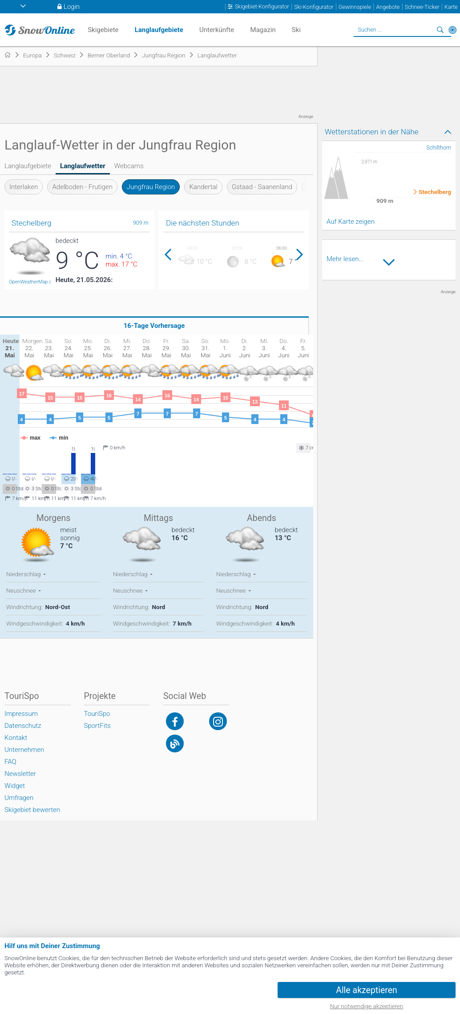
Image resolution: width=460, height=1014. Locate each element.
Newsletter (20, 774)
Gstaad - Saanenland (262, 187)
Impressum (21, 714)
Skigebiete (103, 30)
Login (72, 7)
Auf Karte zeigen (351, 222)
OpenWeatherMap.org (32, 282)
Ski (296, 30)
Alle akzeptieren (366, 990)
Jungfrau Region (151, 187)
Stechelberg (435, 192)
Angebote (387, 7)
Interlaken (23, 187)
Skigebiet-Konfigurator (261, 7)
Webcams (129, 166)
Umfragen (18, 798)
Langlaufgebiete (27, 166)
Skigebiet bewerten (32, 810)
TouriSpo (97, 714)
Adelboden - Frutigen (82, 187)
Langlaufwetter (82, 166)
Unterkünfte (216, 30)
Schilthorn (438, 147)
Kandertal (203, 187)
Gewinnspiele (355, 7)
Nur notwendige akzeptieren (367, 1006)
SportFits (97, 726)
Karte (451, 7)
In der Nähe (452, 30)
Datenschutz (22, 726)
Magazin (263, 30)
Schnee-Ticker (422, 7)
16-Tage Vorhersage (154, 326)
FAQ (10, 762)
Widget (14, 786)
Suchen (440, 30)
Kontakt (15, 738)
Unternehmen (24, 750)
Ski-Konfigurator (313, 7)
